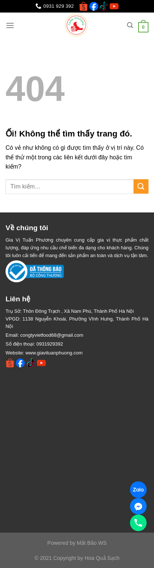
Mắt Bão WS (92, 543)
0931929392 (49, 344)
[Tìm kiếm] (130, 25)
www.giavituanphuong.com (54, 353)
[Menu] (10, 25)
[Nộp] (141, 186)
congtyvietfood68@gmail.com (51, 335)
